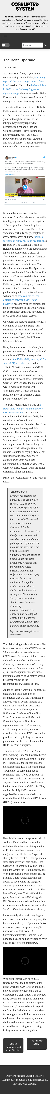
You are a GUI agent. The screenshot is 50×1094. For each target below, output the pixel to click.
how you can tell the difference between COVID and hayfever (21, 299)
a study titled (23, 408)
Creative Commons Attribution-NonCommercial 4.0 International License (25, 1079)
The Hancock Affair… (36, 1042)
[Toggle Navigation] (5, 36)
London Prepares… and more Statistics (13, 1047)
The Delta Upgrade (19, 60)
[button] (45, 45)
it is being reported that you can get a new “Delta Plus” (24, 81)
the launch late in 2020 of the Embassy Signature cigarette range (24, 89)
